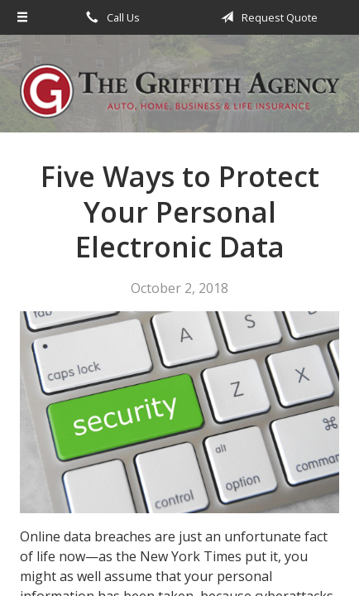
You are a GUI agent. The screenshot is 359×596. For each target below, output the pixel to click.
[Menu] (22, 17)
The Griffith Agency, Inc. (179, 91)
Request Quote (266, 17)
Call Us (110, 17)
